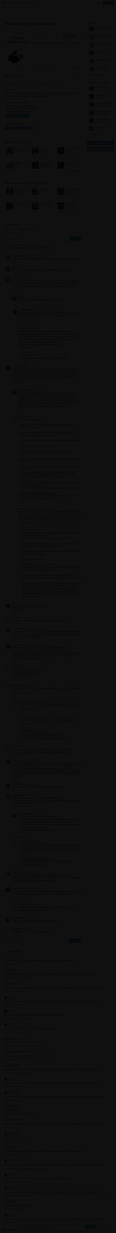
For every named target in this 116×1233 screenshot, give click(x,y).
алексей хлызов (25, 701)
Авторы (18, 3)
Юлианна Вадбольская (13, 1119)
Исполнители (27, 3)
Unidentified (23, 904)
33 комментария (76, 67)
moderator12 (17, 618)
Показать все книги (97, 75)
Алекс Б (9, 997)
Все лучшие (94, 134)
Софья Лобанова (11, 1092)
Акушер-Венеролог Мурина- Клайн (17, 1051)
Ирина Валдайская (19, 795)
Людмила (9, 1038)
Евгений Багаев (11, 970)
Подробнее (48, 1228)
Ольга (21, 417)
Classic (8, 1174)
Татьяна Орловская (19, 629)
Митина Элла (25, 142)
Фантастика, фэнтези (14, 76)
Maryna (15, 267)
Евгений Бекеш (11, 983)
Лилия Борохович (25, 814)
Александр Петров (12, 1065)
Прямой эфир (14, 951)
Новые (20, 229)
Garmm (8, 956)
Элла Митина (20, 366)
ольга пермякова (18, 245)
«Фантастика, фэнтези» (35, 183)
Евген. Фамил (10, 1147)
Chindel (15, 872)
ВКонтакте (12, 116)
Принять (90, 1226)
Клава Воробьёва (12, 1133)
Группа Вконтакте (100, 143)
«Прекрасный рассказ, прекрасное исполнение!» (45, 67)
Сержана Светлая (22, 256)
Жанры (11, 3)
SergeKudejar (10, 1201)
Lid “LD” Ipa (16, 784)
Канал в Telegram (100, 149)
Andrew (15, 760)
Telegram (23, 116)
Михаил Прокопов (31, 310)
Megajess (15, 604)
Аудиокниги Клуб (11, 1229)
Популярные (9, 229)
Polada (8, 1160)
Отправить (75, 239)
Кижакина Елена (11, 1187)
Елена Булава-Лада (12, 1106)
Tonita (14, 278)
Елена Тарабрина (25, 390)
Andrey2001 (16, 666)
